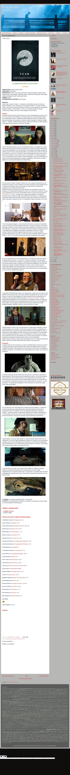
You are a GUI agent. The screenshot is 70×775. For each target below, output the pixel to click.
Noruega (44, 726)
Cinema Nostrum (14, 531)
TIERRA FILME (54, 329)
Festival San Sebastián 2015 (41, 711)
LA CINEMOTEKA (54, 345)
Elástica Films (4, 700)
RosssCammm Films (8, 735)
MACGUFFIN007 (54, 318)
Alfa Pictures (27, 690)
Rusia (20, 735)
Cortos (57, 696)
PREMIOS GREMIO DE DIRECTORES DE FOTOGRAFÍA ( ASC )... (60, 194)
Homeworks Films (20, 720)
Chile (36, 694)
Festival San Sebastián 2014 (28, 711)
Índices (65, 720)
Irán (16, 722)
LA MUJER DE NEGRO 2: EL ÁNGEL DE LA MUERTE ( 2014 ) (60, 167)
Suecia (55, 736)
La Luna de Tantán (39, 723)
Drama (23, 699)
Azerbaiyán (31, 692)
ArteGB (40, 691)
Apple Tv (65, 690)
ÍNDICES (15, 33)
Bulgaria (62, 693)
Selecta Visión (43, 735)
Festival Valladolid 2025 (61, 716)
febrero (54, 156)
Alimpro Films (34, 690)
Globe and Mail (15, 595)
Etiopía (43, 701)
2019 (53, 131)
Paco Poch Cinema (57, 728)
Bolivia (26, 693)
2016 (53, 136)
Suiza (60, 736)
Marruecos (7, 725)
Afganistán (65, 688)
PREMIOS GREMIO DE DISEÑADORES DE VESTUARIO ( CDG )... (60, 186)
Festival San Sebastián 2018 (15, 713)
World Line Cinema (46, 741)
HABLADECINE (54, 342)
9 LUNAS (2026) (59, 110)
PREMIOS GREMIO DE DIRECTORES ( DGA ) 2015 (59, 226)
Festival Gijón (21, 709)
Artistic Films (45, 691)
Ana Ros (53, 690)
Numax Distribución (9, 728)
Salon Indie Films (25, 735)
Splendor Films (45, 736)
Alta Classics (39, 690)
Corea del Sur (51, 696)
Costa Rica (62, 696)
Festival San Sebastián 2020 (42, 713)
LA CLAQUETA (54, 346)
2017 (53, 135)
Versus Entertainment (35, 740)
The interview (5, 194)
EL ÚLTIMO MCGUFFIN (55, 340)
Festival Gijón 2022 (20, 710)
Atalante (50, 691)
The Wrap (14, 586)
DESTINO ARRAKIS (55, 290)
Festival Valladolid (16, 715)
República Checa (28, 734)
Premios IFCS (28, 732)
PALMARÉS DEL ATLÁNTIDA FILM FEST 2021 (61, 66)
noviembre (55, 141)
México (34, 725)
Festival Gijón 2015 (31, 709)
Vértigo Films (50, 740)
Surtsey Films (22, 737)
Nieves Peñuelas (29, 726)
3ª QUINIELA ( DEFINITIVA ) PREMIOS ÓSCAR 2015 (58, 171)
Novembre (56, 726)
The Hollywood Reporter (17, 553)
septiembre (55, 145)
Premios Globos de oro (7, 732)
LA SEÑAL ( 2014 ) (56, 212)
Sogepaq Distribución (30, 736)
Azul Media (35, 692)
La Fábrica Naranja (32, 723)
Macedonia (31, 724)
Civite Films (4, 696)
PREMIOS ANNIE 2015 (57, 241)
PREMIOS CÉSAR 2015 (57, 173)
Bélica (65, 692)
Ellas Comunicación (17, 700)
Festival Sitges (33, 714)
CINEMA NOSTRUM (55, 279)
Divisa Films (65, 697)
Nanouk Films (16, 726)
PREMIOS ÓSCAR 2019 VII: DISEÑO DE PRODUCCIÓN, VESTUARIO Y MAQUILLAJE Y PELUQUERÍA (61, 74)
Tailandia (37, 737)
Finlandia (57, 718)
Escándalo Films (54, 700)
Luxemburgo (24, 724)
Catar (32, 694)
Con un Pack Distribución (29, 696)
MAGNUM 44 (53, 348)
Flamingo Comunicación (64, 718)
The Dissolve (13, 589)
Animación (58, 690)
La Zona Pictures (56, 723)
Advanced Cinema (59, 688)
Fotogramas (17, 520)
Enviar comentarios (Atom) (13, 682)
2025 (53, 121)
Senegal (55, 735)
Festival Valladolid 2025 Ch (6, 718)
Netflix (24, 726)
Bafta (40, 692)
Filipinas (31, 718)
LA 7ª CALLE (53, 343)
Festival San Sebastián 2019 (29, 713)
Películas (14, 638)
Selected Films (50, 735)
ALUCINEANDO (54, 267)
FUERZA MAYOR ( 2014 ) (58, 161)
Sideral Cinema (15, 736)
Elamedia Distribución (55, 699)
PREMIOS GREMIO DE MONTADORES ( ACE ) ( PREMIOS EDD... (58, 254)
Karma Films (56, 722)
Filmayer (48, 718)
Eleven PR (10, 700)
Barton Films (45, 692)
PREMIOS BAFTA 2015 (57, 223)
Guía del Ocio (15, 538)
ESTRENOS (65, 33)
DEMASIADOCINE (54, 289)
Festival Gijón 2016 (40, 709)
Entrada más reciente (8, 676)
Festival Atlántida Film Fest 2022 (40, 704)
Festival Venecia (15, 718)
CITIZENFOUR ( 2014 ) (57, 158)
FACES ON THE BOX (55, 304)
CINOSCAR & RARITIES (55, 284)
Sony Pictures (19, 638)
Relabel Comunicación (20, 734)
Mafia (47, 724)
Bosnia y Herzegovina (44, 693)
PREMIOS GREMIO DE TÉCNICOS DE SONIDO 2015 (60, 191)
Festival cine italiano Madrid (43, 705)
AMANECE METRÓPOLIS (56, 269)
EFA (38, 699)
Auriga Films (66, 691)
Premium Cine (44, 732)
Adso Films (52, 688)
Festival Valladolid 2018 (61, 715)
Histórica (14, 720)
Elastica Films (63, 699)
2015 (53, 138)
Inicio (26, 676)
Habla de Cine (14, 528)
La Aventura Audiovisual (22, 723)
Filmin (52, 718)
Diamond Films (43, 697)
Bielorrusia (9, 693)
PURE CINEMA (54, 324)
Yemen (52, 741)
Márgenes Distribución (60, 724)
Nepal (21, 726)
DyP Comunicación (33, 699)
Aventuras (25, 692)
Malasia (51, 724)
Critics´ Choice (13, 697)
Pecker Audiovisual (42, 729)
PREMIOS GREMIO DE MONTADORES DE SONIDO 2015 (60, 200)
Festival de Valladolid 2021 (36, 707)
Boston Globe (11, 574)
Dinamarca (50, 697)
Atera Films (55, 691)
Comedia (14, 696)
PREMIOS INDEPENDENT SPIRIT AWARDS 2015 (59, 175)
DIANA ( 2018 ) (59, 78)
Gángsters (33, 719)
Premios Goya (19, 732)
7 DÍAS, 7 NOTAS (54, 266)
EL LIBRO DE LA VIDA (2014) (59, 183)
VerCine (28, 740)
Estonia (20, 701)
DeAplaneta (35, 697)
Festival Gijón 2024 (27, 710)
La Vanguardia (18, 550)
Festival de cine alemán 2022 (28, 706)
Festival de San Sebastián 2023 (12, 707)
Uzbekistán (14, 740)
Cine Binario (53, 694)
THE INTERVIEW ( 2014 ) (58, 232)
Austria (10, 692)
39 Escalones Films (14, 688)
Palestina (9, 729)
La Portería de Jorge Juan (47, 723)
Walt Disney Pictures (13, 741)
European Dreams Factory (50, 701)
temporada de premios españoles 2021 (50, 737)
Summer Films (65, 736)
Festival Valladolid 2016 (39, 715)
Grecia (60, 719)
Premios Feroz (53, 731)
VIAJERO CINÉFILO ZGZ (56, 332)
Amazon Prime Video (47, 690)
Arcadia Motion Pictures (24, 691)
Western (39, 741)
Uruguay (9, 740)
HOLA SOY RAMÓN (55, 308)
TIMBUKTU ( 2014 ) (57, 236)
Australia (5, 692)
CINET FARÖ (53, 281)
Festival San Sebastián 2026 (14, 714)
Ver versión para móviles (25, 678)
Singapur (21, 736)
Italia (42, 722)
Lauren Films (62, 723)
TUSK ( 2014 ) (56, 221)
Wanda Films (22, 741)
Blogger (54, 745)
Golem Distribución (45, 719)
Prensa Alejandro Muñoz (52, 732)
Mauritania (17, 725)
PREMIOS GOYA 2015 (57, 227)
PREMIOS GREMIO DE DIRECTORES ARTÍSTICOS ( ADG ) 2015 (60, 244)
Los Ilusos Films (18, 724)
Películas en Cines (61, 729)
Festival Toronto (5, 715)
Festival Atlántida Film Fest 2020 (15, 704)
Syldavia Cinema (30, 737)
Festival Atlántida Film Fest (16, 702)
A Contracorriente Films (24, 688)
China (40, 694)
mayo (54, 151)
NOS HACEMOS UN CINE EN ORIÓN (58, 321)
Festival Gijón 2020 (11, 710)
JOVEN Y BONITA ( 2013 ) (61, 59)
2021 (53, 128)
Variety (13, 556)
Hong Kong (27, 720)
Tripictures (38, 738)
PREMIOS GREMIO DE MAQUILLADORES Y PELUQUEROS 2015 (57, 203)
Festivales (24, 718)
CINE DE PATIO (54, 273)
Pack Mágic (51, 728)
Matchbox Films (12, 725)
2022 (53, 126)
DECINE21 (53, 287)
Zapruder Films (62, 741)
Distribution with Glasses (58, 697)
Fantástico (58, 701)
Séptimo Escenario (19, 526)
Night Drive (35, 726)
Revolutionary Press (51, 734)
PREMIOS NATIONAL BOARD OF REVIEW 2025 (61, 92)
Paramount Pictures (20, 729)
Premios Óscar (35, 732)
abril (54, 153)
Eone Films (47, 700)
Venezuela (23, 740)
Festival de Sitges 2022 (25, 707)
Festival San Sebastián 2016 (55, 711)
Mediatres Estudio (28, 725)
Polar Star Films (25, 731)
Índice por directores (51, 720)
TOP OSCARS (54, 331)
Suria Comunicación (13, 737)
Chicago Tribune (16, 571)
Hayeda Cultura (9, 720)
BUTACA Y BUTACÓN (55, 272)
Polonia (30, 731)
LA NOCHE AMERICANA (56, 313)
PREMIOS (58, 33)
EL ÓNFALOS (53, 298)
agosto (54, 146)
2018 (53, 133)
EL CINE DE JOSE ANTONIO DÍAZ (57, 295)
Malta (54, 724)
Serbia (59, 735)
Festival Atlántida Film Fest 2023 (52, 704)
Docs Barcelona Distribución (6, 699)
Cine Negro (59, 694)
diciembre (55, 140)
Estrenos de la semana (27, 701)
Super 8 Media (5, 737)
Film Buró (35, 718)
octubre (54, 143)
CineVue (14, 592)
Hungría (31, 720)
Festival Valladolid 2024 (39, 716)
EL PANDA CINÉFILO (55, 301)
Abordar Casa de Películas (38, 688)
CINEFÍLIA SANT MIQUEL (56, 276)
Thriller (20, 738)
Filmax (44, 718)
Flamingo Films (6, 719)
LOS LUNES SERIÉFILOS (56, 316)
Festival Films (13, 709)
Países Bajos (65, 728)
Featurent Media (64, 701)
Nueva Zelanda (61, 726)
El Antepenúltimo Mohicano (21, 541)
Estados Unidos (9, 638)
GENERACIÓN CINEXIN (55, 307)
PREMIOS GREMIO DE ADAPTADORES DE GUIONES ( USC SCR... (60, 250)
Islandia (32, 722)
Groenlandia (65, 719)
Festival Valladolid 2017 (50, 715)
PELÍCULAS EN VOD (41, 33)
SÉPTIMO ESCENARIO (55, 328)
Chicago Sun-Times (17, 583)
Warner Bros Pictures (31, 741)
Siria (25, 736)
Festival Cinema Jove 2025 (10, 706)
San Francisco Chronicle (17, 565)
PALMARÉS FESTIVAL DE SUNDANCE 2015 (58, 248)
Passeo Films (28, 729)
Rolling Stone (14, 559)
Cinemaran (65, 694)
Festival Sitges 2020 (53, 714)
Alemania (20, 690)
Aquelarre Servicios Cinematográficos (8, 691)
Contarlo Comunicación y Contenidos (41, 696)
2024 (53, 123)
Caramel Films (26, 694)
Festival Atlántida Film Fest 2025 (10, 705)
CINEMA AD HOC (54, 278)
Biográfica (21, 693)
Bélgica (59, 692)
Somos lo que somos (33, 298)
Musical (6, 726)
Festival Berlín (21, 705)
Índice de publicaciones (43, 720)
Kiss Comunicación (10, 723)
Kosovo (16, 723)
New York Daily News (20, 577)
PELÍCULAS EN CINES (30, 33)
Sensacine (14, 535)
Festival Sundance (61, 714)
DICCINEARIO (54, 293)
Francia (26, 719)
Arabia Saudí (17, 691)
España (4, 701)
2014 (53, 259)
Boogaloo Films (31, 693)
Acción (46, 688)
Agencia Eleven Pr (5, 690)
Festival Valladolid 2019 (6, 716)
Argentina (35, 691)
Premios (42, 731)
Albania (15, 690)
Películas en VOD (5, 731)
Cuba (24, 697)
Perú (13, 731)
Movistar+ (59, 725)
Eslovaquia (60, 700)
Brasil (50, 693)
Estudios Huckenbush (37, 701)
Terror (24, 638)
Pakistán (5, 729)
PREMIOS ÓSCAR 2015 (57, 168)
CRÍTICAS (21, 33)
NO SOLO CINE (54, 319)
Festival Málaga (43, 710)
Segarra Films (36, 735)
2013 (53, 261)
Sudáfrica (51, 736)
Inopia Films (10, 722)
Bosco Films (36, 693)
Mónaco (44, 725)
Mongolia (47, 725)
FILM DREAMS (11, 7)
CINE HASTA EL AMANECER (56, 275)
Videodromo (16, 547)
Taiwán (41, 737)
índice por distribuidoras (59, 720)
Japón (46, 722)
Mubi (63, 725)
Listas (8, 724)
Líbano (4, 724)
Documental (15, 699)
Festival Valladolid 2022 (17, 716)
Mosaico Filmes (53, 725)
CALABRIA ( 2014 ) (56, 210)
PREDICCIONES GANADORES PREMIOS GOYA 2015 (59, 230)
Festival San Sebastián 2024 (55, 713)
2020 (53, 130)
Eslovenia (65, 700)
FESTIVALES (51, 33)
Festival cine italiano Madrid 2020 (55, 705)
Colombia (8, 696)
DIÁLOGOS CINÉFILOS (55, 292)
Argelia (31, 691)
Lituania (13, 724)
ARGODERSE (53, 270)
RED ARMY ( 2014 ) (57, 238)
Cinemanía (13, 523)
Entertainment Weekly (16, 568)
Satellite (31, 735)
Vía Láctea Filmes (58, 740)
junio (54, 150)
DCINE (52, 286)
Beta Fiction (4, 693)
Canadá (14, 694)
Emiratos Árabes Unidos (35, 700)
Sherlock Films (8, 736)
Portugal (35, 731)
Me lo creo (22, 725)
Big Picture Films (15, 693)
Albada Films (11, 690)
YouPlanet (56, 741)
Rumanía (15, 735)
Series (63, 735)
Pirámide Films (17, 731)
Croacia (20, 697)
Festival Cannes (31, 705)
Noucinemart (50, 726)
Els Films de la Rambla (26, 700)
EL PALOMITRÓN (54, 299)
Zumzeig (9, 742)
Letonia (66, 723)
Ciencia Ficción (46, 694)
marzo (54, 155)
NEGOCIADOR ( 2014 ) (57, 220)
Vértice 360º (43, 740)
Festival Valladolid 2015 (28, 715)
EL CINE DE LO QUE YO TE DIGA (57, 296)
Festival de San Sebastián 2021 (49, 706)
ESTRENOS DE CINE (55, 302)
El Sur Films (47, 699)
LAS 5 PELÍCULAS (54, 315)
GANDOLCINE (54, 305)
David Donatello (29, 697)
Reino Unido (10, 734)
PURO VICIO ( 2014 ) (57, 181)
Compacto (21, 696)
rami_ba (42, 745)
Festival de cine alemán (19, 706)
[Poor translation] (5, 756)
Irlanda (20, 722)
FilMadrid (40, 718)
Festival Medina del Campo (55, 710)
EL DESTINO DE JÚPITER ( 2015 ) (60, 218)
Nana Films (11, 726)
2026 (53, 120)
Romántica (66, 734)
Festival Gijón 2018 (59, 709)
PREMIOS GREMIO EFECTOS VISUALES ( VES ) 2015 (59, 234)
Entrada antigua (44, 676)
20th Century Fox (5, 688)
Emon (42, 700)
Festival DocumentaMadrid (47, 707)
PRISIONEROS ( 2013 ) (60, 52)
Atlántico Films (60, 691)
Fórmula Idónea (20, 719)
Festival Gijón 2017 (49, 709)
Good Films (54, 719)
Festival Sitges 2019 (44, 714)
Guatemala (4, 720)
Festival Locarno (35, 710)
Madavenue (36, 724)
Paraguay (13, 729)
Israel (38, 722)
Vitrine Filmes (5, 741)
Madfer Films (43, 724)
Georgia (38, 719)
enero (54, 257)
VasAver (18, 740)
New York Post (13, 562)
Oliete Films (23, 728)
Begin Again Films (52, 692)
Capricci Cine (20, 694)
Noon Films (40, 726)
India (36, 720)
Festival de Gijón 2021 (38, 706)
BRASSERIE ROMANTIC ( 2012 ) (59, 214)
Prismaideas (60, 732)
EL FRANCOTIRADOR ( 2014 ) (59, 180)
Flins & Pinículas (13, 719)
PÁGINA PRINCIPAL (6, 33)
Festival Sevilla (23, 714)
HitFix (14, 580)
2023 (53, 125)
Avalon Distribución (17, 692)
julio (54, 148)
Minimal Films (39, 725)
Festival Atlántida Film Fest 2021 (28, 704)
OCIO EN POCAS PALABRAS (56, 322)
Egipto (42, 699)
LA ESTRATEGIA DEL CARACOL (57, 310)
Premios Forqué (63, 731)
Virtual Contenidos (65, 740)
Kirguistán (3, 723)
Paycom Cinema (34, 729)
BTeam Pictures (56, 693)
